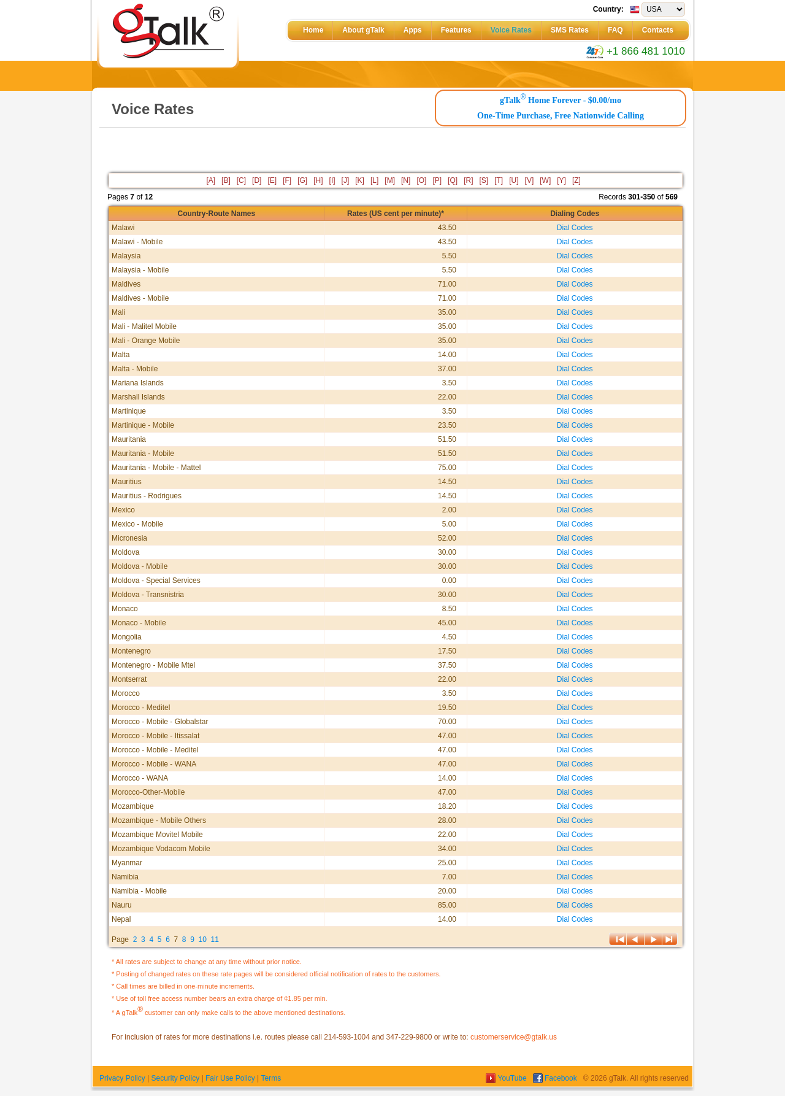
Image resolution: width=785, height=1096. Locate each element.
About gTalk (363, 30)
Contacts (657, 30)
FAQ (615, 30)
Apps (413, 30)
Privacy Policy (122, 1078)
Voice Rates (511, 30)
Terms (271, 1078)
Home (313, 30)
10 (203, 939)
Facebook (556, 1078)
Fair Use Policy (230, 1078)
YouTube (507, 1078)
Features (456, 30)
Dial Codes (575, 227)
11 (215, 939)
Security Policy (175, 1078)
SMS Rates (570, 30)
